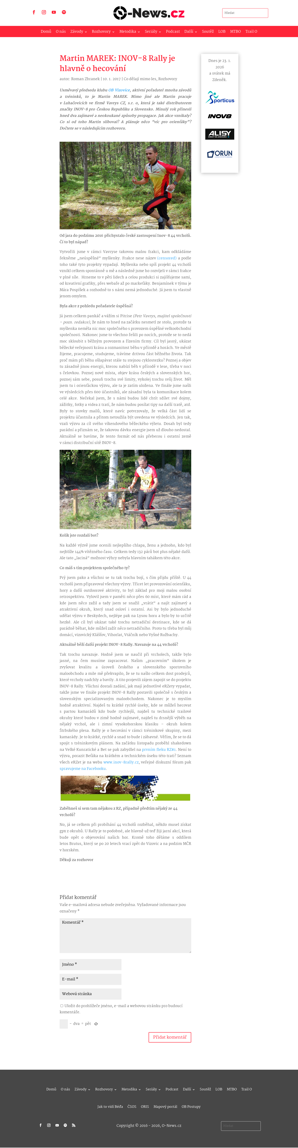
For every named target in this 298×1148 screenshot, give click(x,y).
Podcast (173, 32)
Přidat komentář (170, 1037)
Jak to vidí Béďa (110, 1106)
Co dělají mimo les (140, 79)
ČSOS (131, 1106)
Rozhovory (101, 32)
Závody (76, 32)
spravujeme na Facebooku (83, 769)
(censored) (167, 258)
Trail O (251, 32)
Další (188, 32)
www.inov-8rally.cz (121, 763)
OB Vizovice (119, 90)
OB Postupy (191, 1106)
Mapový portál (165, 1106)
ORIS (145, 1106)
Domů (46, 32)
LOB (222, 32)
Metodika (127, 32)
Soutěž (208, 32)
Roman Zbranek (85, 79)
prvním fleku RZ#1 (158, 750)
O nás (61, 32)
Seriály (151, 32)
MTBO (235, 32)
